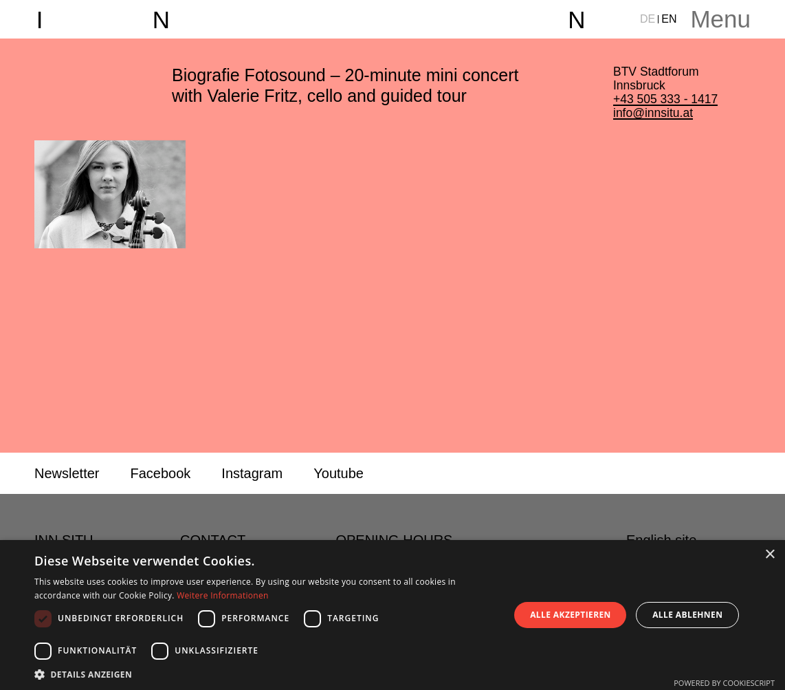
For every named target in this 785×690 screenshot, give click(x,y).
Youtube (338, 473)
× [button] (769, 555)
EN (668, 19)
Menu (720, 19)
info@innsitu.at (653, 113)
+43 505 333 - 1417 (665, 99)
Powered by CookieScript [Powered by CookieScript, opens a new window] (724, 683)
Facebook (160, 473)
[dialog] (392, 615)
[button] (265, 673)
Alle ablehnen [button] (687, 615)
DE (647, 19)
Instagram (252, 473)
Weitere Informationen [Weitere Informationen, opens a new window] (223, 595)
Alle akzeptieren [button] (570, 615)
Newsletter (66, 473)
